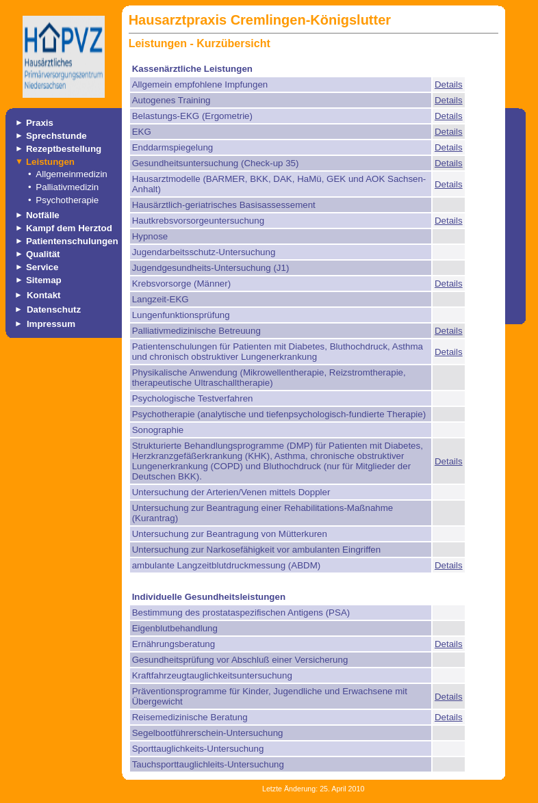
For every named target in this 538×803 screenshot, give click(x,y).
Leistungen (50, 162)
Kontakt (44, 295)
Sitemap (44, 280)
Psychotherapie (67, 200)
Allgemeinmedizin (71, 174)
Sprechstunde (56, 136)
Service (42, 267)
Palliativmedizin (67, 187)
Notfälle (43, 215)
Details (449, 84)
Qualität (43, 254)
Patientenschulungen (72, 241)
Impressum (51, 324)
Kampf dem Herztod (69, 228)
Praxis (39, 123)
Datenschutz (54, 309)
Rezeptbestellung (63, 149)
